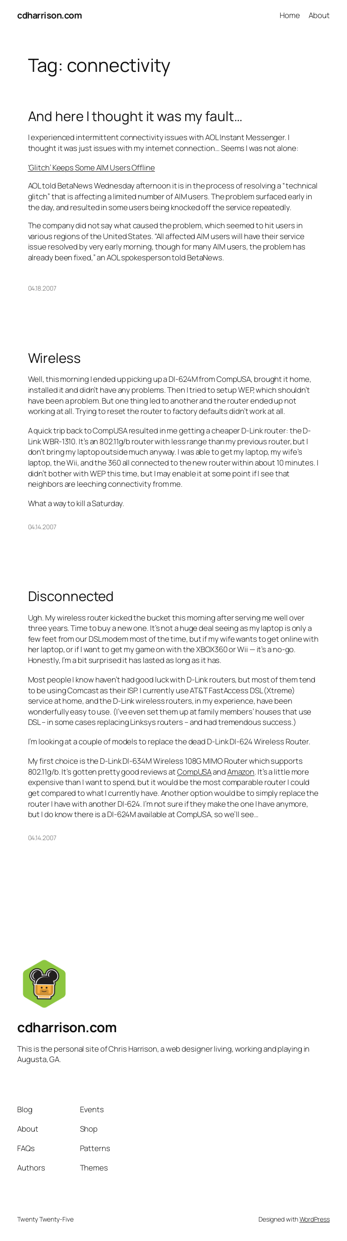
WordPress (315, 1219)
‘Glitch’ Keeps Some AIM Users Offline (91, 167)
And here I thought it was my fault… (135, 115)
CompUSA (194, 771)
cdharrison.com (49, 15)
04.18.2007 (42, 288)
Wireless (54, 357)
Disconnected (71, 595)
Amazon (240, 771)
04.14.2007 (42, 526)
